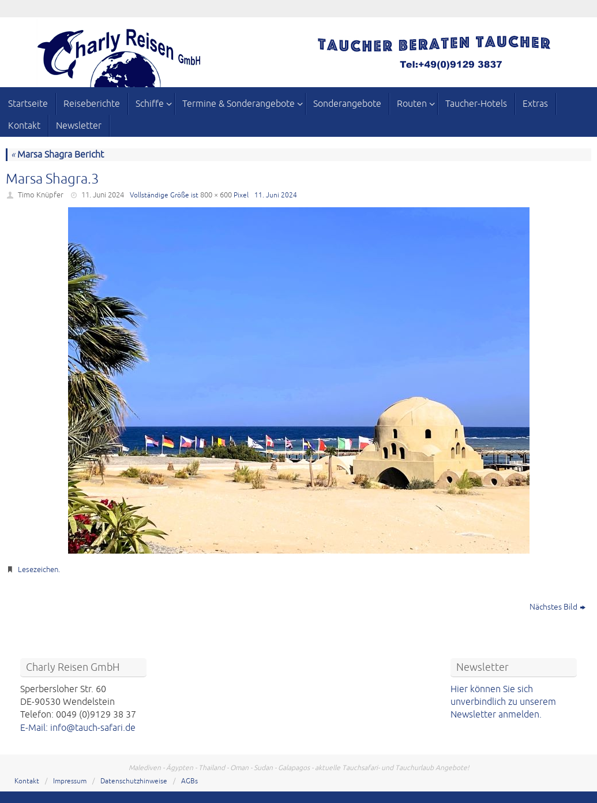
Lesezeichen (38, 569)
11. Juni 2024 (102, 195)
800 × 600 (216, 195)
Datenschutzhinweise (133, 781)
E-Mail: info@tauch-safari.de (78, 728)
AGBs (189, 781)
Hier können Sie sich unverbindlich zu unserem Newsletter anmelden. (503, 702)
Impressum (70, 781)
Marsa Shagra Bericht (57, 154)
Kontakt (26, 781)
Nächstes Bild (557, 607)
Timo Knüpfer (40, 195)
